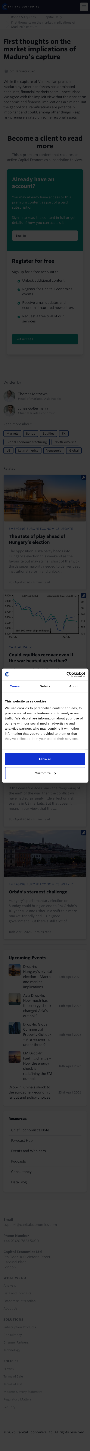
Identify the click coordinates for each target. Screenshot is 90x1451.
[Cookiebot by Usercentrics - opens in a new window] (66, 674)
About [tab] (74, 686)
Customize (45, 773)
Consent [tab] (16, 686)
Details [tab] (45, 686)
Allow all (45, 759)
